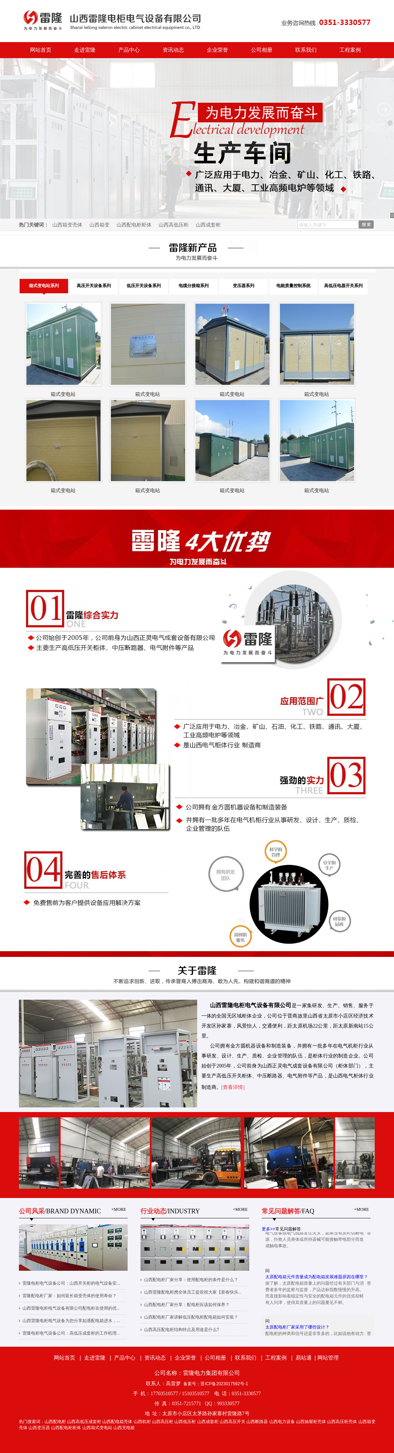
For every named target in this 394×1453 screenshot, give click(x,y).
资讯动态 (173, 50)
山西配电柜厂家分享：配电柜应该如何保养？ (187, 1304)
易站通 (306, 1358)
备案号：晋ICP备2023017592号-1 (215, 1383)
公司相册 (261, 50)
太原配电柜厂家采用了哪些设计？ (297, 1329)
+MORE (118, 1209)
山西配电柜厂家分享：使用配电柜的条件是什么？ (191, 1279)
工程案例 (350, 50)
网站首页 (40, 50)
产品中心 (129, 50)
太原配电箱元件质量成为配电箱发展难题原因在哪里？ (316, 1279)
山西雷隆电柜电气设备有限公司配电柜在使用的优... (71, 1308)
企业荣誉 (217, 50)
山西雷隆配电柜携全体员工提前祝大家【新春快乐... (193, 1292)
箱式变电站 (63, 394)
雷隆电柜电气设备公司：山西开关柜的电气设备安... (71, 1283)
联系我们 (306, 50)
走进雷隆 (85, 50)
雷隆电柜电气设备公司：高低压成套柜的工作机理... (71, 1333)
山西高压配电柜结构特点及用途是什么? (181, 1329)
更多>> (268, 1229)
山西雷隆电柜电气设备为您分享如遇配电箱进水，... (71, 1320)
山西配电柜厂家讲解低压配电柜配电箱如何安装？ (191, 1317)
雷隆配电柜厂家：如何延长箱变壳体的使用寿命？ (69, 1295)
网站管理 (328, 1358)
